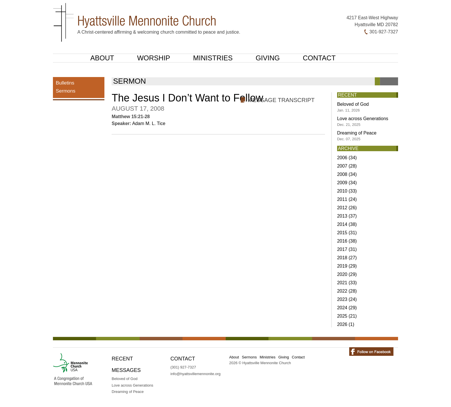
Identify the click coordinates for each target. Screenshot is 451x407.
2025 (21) (347, 316)
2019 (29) (347, 266)
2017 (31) (347, 249)
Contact (319, 58)
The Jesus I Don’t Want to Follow (187, 98)
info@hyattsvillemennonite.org (196, 374)
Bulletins (65, 83)
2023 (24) (347, 299)
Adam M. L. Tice (148, 123)
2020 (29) (347, 274)
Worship (153, 58)
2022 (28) (347, 291)
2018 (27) (347, 257)
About (102, 58)
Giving (268, 58)
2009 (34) (347, 182)
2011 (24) (347, 199)
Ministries (212, 58)
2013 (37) (347, 216)
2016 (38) (347, 241)
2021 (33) (347, 282)
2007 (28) (347, 166)
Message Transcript (281, 100)
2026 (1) (345, 324)
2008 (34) (347, 174)
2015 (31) (347, 232)
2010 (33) (347, 191)
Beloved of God (353, 107)
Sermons (65, 91)
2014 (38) (347, 224)
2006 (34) (347, 157)
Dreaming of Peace (357, 135)
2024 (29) (347, 307)
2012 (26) (347, 207)
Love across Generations (362, 121)
